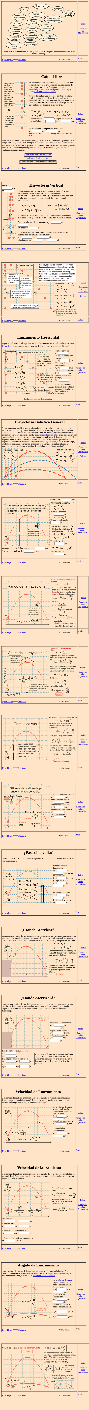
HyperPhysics (7, 60)
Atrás (80, 58)
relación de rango (65, 1107)
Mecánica (22, 60)
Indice (83, 24)
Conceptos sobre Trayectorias (81, 121)
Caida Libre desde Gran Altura (38, 158)
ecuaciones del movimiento (45, 92)
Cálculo (83, 296)
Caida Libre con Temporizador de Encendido (38, 162)
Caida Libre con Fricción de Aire (38, 155)
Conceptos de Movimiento (83, 30)
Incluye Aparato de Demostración (38, 399)
